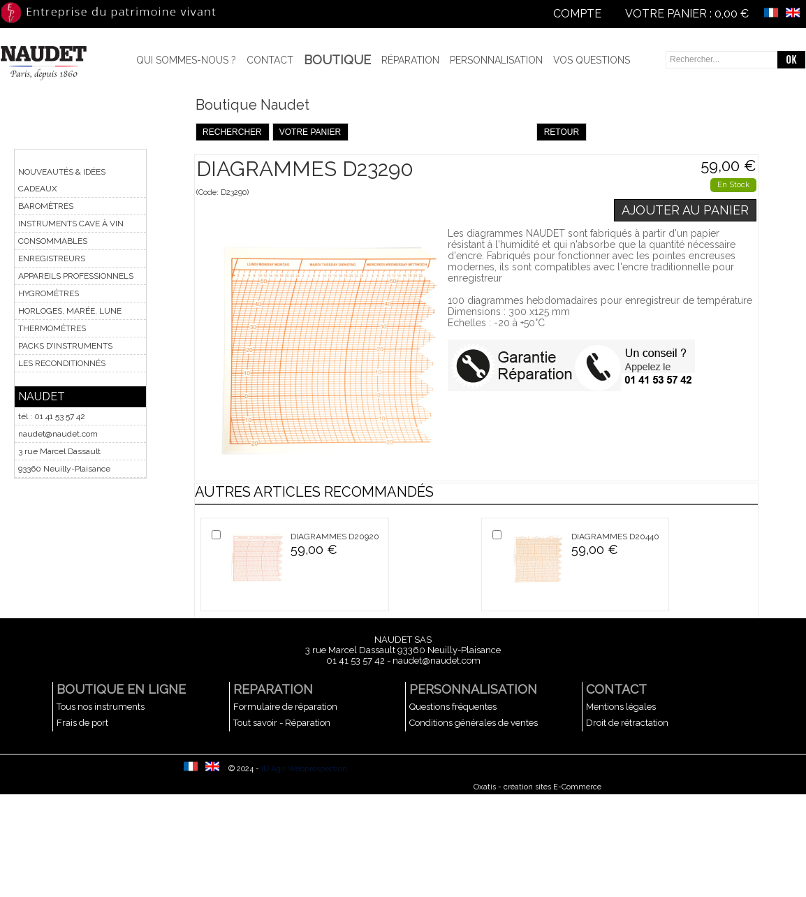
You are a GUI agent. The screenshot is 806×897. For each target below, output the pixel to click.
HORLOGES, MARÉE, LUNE (70, 311)
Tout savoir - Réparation (281, 722)
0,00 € (732, 13)
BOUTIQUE (337, 59)
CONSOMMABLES (52, 241)
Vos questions (591, 60)
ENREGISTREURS (51, 258)
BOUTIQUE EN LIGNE (121, 689)
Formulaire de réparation (285, 706)
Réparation (410, 60)
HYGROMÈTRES (48, 293)
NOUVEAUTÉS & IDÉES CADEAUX (61, 180)
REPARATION (273, 689)
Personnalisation (496, 60)
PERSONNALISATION (473, 689)
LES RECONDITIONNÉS (61, 363)
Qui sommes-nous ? (186, 60)
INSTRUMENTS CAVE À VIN (71, 223)
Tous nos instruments (101, 706)
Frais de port (82, 722)
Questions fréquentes (453, 706)
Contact (270, 60)
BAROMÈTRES (45, 206)
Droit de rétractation (627, 722)
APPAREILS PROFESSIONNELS (75, 276)
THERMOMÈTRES (52, 328)
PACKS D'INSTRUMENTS (65, 346)
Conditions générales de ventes (473, 722)
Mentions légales (621, 706)
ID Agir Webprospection (304, 768)
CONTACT (616, 689)
